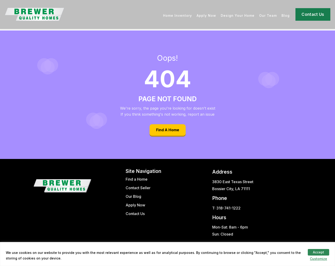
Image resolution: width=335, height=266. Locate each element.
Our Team (268, 15)
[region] (167, 254)
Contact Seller (138, 187)
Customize (318, 259)
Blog (285, 15)
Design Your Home (238, 15)
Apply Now (206, 15)
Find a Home (136, 179)
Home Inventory (177, 15)
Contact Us (313, 14)
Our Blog (133, 196)
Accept (318, 252)
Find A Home (167, 130)
